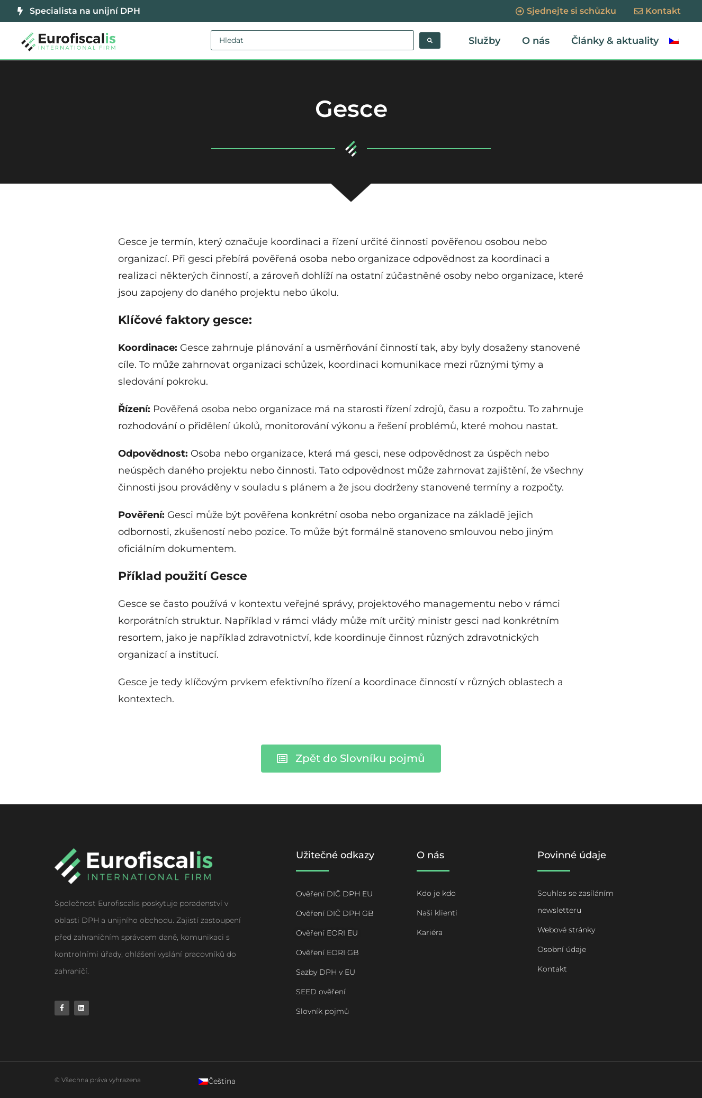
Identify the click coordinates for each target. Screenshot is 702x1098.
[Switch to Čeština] (217, 1081)
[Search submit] (429, 40)
